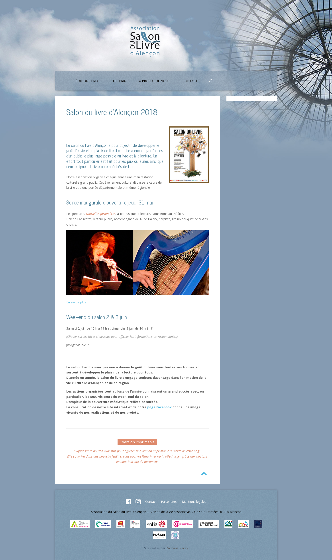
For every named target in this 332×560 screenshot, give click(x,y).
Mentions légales (194, 501)
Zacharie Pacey (177, 548)
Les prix (119, 81)
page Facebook (159, 407)
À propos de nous (154, 81)
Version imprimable (137, 442)
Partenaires (169, 501)
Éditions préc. (88, 81)
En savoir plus (76, 302)
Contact (190, 81)
